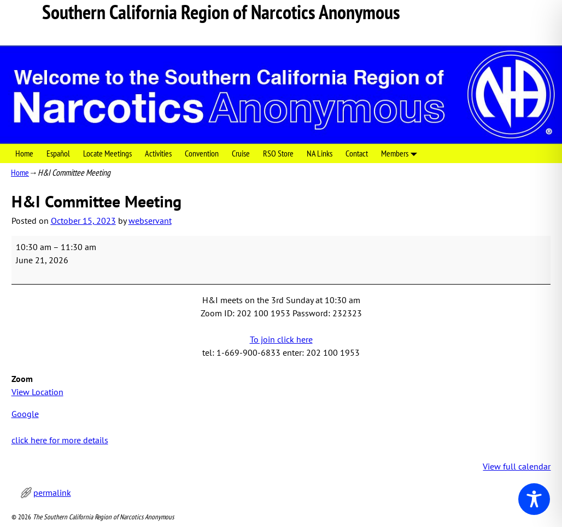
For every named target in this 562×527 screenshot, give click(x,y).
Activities (158, 153)
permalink (52, 492)
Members (401, 153)
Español (58, 153)
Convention (202, 153)
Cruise (241, 153)
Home (24, 153)
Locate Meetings (107, 153)
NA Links (319, 153)
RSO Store (278, 153)
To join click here (281, 339)
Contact (357, 153)
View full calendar (517, 466)
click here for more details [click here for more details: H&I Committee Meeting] (59, 440)
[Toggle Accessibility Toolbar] (534, 499)
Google (25, 413)
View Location (37, 391)
